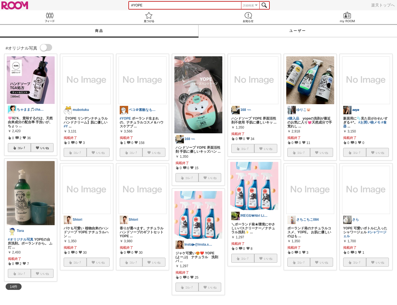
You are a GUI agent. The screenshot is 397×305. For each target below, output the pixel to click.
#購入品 (293, 118)
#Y (66, 126)
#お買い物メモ (369, 122)
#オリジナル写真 (20, 239)
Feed (49, 17)
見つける (148, 17)
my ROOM (347, 17)
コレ (21, 147)
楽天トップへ (383, 5)
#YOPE (125, 118)
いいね (44, 147)
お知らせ (248, 17)
